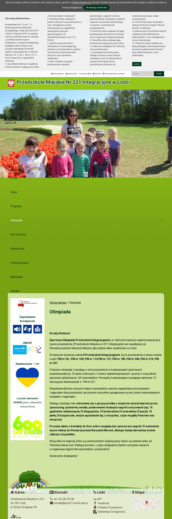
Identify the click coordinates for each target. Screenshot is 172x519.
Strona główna (57, 74)
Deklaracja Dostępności (109, 512)
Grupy (13, 192)
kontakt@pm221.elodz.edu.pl (69, 503)
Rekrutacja (16, 277)
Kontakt (14, 291)
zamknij (137, 64)
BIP (97, 499)
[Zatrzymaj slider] (86, 174)
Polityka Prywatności (107, 507)
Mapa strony (71, 74)
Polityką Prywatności (81, 2)
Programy (16, 206)
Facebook (101, 503)
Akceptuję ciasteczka (96, 7)
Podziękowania (19, 262)
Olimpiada (16, 220)
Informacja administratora (114, 74)
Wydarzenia (17, 248)
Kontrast (97, 74)
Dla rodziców (18, 234)
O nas (13, 178)
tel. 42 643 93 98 (62, 499)
